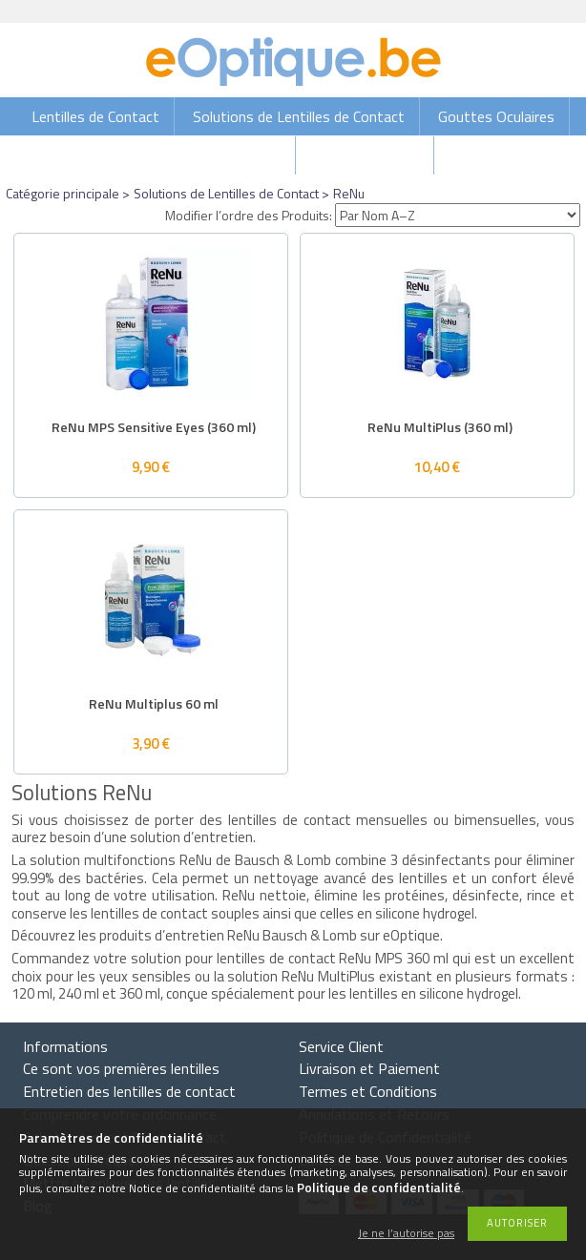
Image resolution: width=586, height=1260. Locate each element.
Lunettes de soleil (223, 155)
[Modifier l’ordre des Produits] (457, 215)
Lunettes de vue (366, 155)
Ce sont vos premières (121, 1068)
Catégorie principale (62, 193)
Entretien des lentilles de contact (129, 1091)
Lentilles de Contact (95, 116)
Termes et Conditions (368, 1091)
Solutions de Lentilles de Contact (299, 116)
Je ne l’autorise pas (406, 1234)
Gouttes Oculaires (496, 116)
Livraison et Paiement (369, 1068)
